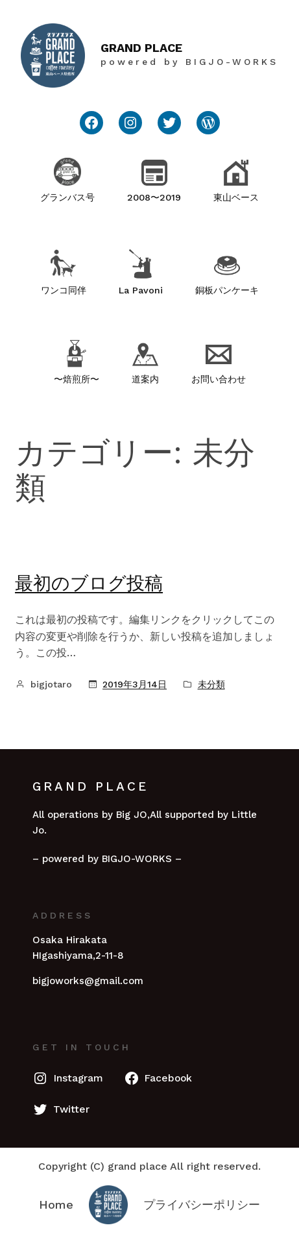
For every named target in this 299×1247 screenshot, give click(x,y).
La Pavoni (141, 290)
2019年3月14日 (134, 684)
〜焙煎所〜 (76, 379)
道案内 (145, 379)
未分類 (211, 684)
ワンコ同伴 (63, 290)
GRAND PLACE (141, 48)
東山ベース (236, 197)
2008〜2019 (154, 197)
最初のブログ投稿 (89, 583)
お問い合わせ (218, 379)
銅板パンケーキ (227, 290)
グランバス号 (67, 197)
